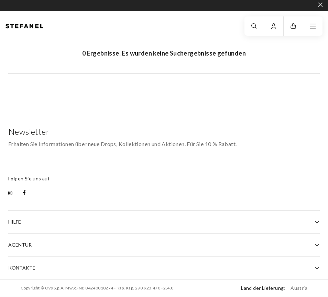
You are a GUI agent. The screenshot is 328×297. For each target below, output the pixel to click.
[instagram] (10, 193)
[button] (293, 26)
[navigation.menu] (312, 26)
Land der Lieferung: (274, 288)
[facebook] (24, 193)
